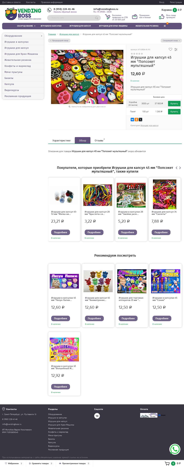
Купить (174, 103)
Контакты (30, 2)
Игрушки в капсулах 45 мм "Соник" (165, 298)
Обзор (82, 140)
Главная (52, 34)
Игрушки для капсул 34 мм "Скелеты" (164, 212)
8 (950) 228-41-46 (64, 9)
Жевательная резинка (147, 26)
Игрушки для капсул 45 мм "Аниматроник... (97, 298)
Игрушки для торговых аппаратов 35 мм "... (131, 298)
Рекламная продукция (17, 96)
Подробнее (60, 232)
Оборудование (25, 26)
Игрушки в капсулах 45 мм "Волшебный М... (63, 367)
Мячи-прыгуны (13, 72)
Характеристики (61, 140)
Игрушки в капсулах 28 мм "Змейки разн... (130, 212)
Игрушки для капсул (80, 26)
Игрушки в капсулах (51, 26)
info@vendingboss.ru (105, 9)
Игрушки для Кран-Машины (113, 26)
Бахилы (8, 78)
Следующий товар (171, 40)
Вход (161, 2)
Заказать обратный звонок (65, 11)
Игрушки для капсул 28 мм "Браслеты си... (97, 212)
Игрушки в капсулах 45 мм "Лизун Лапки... (63, 298)
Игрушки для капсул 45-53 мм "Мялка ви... (64, 212)
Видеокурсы (11, 90)
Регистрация (176, 2)
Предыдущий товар (59, 40)
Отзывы (100, 140)
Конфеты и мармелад (17, 66)
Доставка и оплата (11, 2)
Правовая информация (52, 2)
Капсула (9, 84)
